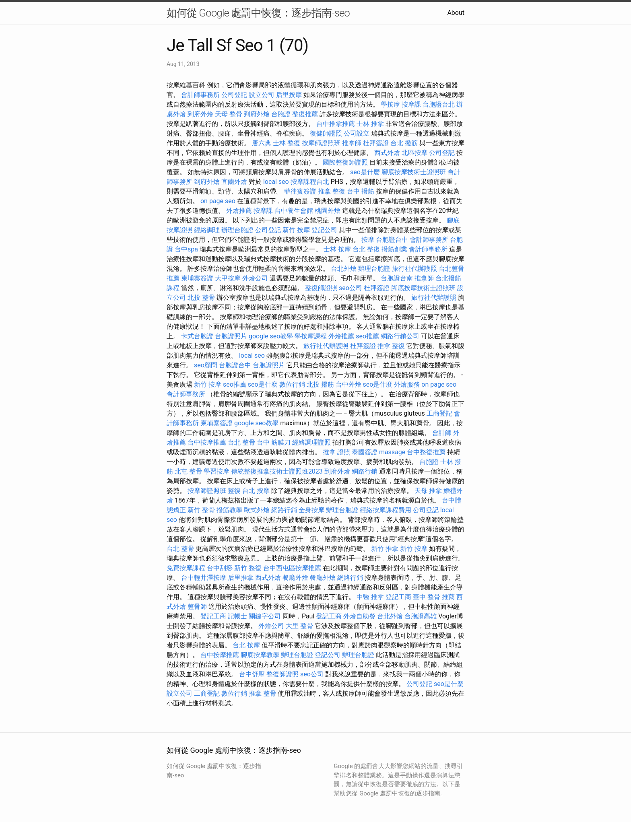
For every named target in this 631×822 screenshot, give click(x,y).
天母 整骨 (228, 114)
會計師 (442, 433)
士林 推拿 (370, 124)
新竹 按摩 (296, 230)
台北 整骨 (241, 442)
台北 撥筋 (404, 143)
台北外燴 (344, 268)
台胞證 (281, 114)
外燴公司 (255, 278)
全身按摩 (311, 510)
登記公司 (324, 230)
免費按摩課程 (186, 568)
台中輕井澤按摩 (203, 577)
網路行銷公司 (400, 336)
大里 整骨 (299, 626)
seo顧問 (205, 365)
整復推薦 (305, 114)
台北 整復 (366, 249)
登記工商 (398, 597)
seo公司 (350, 288)
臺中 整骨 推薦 (434, 597)
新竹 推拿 (384, 548)
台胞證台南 (397, 278)
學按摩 (390, 104)
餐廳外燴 (295, 577)
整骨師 (197, 606)
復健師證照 (326, 133)
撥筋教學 (229, 510)
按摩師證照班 (321, 143)
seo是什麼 (365, 172)
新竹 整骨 (201, 510)
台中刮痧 (220, 568)
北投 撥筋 (320, 384)
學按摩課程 (311, 336)
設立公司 (261, 95)
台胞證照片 (231, 336)
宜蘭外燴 (234, 181)
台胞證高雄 (420, 616)
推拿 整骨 (262, 693)
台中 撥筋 (360, 191)
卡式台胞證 (197, 336)
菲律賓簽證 (300, 191)
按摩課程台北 (310, 181)
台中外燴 (348, 384)
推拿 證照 (336, 452)
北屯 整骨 (188, 471)
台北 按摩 (256, 490)
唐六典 (261, 143)
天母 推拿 (428, 490)
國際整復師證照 (345, 162)
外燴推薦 (239, 210)
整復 (234, 490)
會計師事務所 (200, 95)
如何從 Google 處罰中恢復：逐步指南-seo (258, 13)
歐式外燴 (257, 510)
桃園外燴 (327, 210)
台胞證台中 (392, 239)
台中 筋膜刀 (274, 442)
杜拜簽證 (376, 143)
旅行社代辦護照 (414, 268)
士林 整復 (286, 143)
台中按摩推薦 (207, 442)
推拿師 (351, 143)
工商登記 (439, 413)
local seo (276, 181)
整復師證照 (321, 288)
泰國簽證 (364, 452)
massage (392, 452)
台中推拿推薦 (335, 124)
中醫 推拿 (370, 597)
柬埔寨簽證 (197, 278)
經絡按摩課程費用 (385, 510)
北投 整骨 (201, 297)
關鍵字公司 (265, 616)
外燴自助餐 (359, 616)
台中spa (186, 249)
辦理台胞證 (237, 230)
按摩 (367, 239)
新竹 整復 (248, 568)
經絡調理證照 (311, 442)
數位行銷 (292, 384)
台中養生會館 (293, 210)
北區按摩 (414, 153)
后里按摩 (289, 95)
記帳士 (237, 616)
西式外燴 (387, 153)
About (455, 12)
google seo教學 (271, 336)
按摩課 (411, 104)
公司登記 (234, 95)
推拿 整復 (331, 191)
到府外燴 (200, 114)
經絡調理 (207, 230)
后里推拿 (241, 577)
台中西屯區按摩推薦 (292, 568)
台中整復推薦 (426, 452)
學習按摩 (216, 471)
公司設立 (356, 133)
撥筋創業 (394, 249)
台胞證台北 (439, 104)
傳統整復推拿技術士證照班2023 (277, 471)
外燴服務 (407, 384)
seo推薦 (367, 336)
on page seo (217, 201)
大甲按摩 (228, 278)
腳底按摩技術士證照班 (413, 172)
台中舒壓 (252, 674)
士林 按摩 (337, 249)
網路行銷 (364, 471)
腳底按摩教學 (260, 655)
